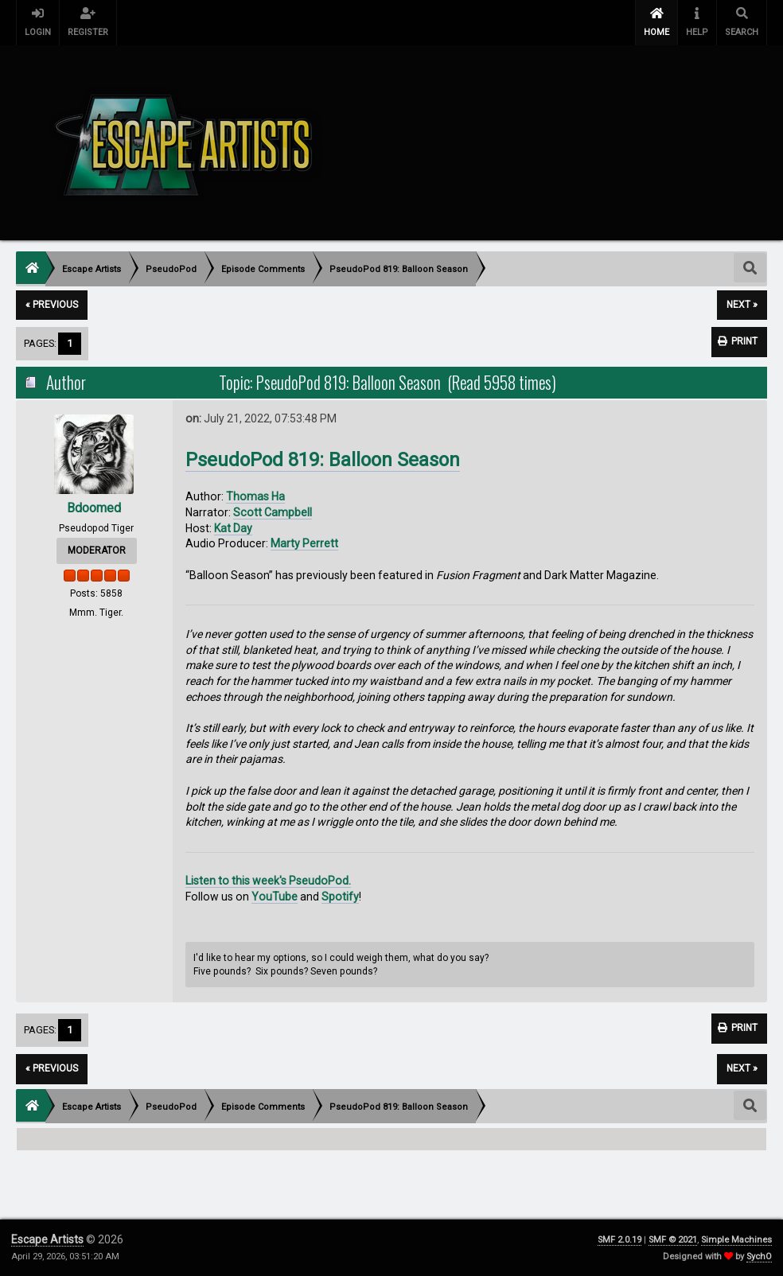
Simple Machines (736, 1240)
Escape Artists (47, 1239)
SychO (759, 1256)
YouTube (274, 896)
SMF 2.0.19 (619, 1240)
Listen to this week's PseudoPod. (268, 880)
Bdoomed (94, 507)
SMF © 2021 (673, 1240)
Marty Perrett (304, 543)
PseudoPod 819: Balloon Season (322, 460)
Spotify (340, 896)
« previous (51, 304)
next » (742, 304)
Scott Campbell (272, 512)
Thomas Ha (255, 496)
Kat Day (233, 528)
